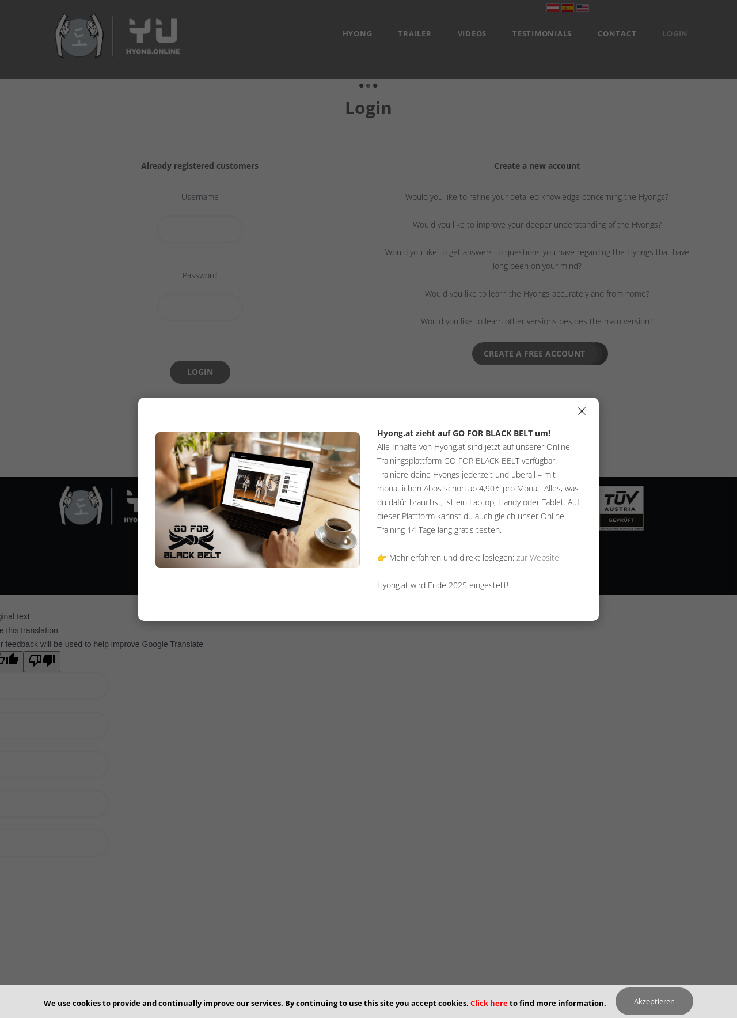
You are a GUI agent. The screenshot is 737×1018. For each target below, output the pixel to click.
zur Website (537, 557)
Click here (489, 1003)
